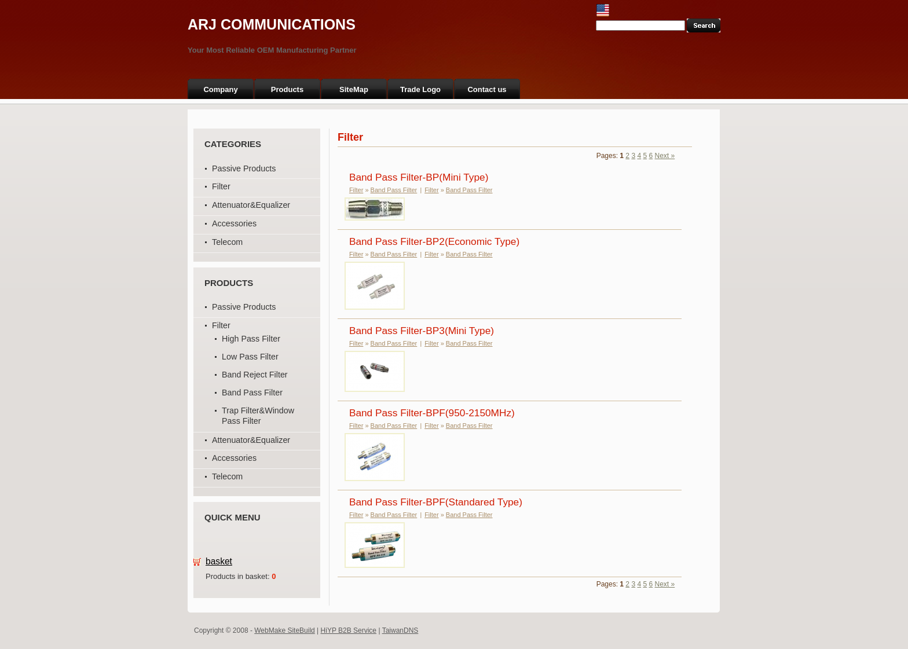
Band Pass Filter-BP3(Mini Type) (421, 330)
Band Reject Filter (255, 374)
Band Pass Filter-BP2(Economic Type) (434, 241)
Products (287, 89)
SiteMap (353, 89)
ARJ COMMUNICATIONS (272, 24)
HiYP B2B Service (349, 630)
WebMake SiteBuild (284, 630)
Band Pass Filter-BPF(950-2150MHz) (432, 413)
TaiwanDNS (400, 630)
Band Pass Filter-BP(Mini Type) (419, 177)
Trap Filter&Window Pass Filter (258, 416)
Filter (221, 186)
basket (219, 561)
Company (220, 89)
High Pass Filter (251, 338)
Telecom (227, 242)
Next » (665, 156)
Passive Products (244, 168)
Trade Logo (420, 89)
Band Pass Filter (252, 392)
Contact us (486, 89)
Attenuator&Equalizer (251, 205)
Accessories (234, 223)
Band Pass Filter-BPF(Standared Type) (435, 502)
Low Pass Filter (250, 356)
